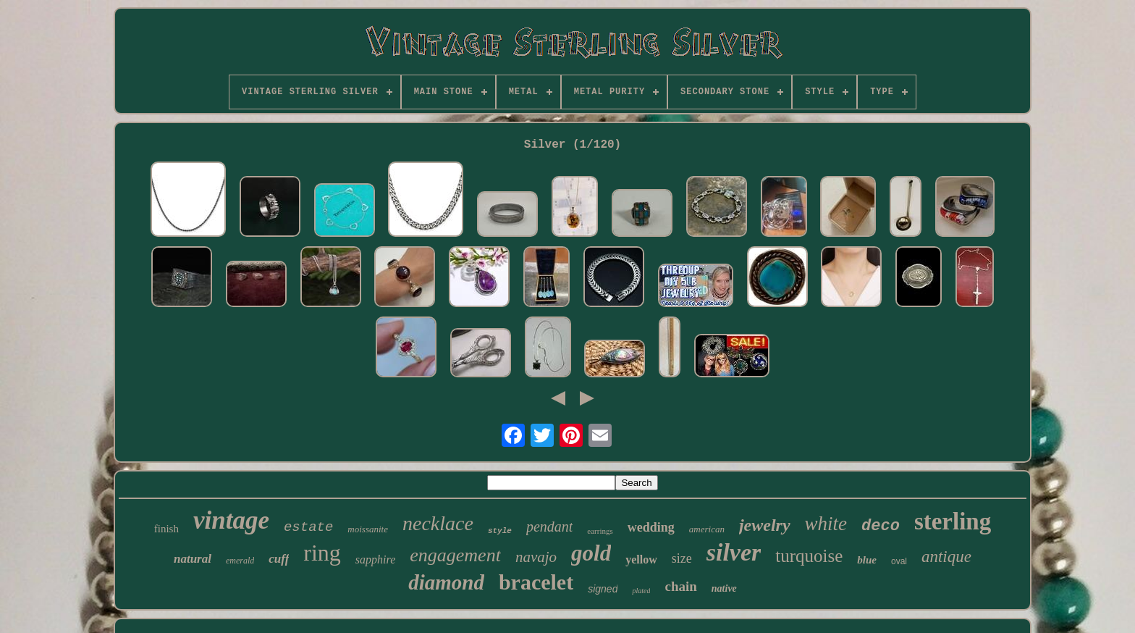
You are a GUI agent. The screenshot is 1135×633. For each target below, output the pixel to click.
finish (166, 529)
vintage (231, 520)
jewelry (764, 525)
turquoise (809, 556)
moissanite (367, 529)
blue (867, 560)
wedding (651, 527)
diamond (446, 582)
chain (680, 586)
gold (591, 553)
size (682, 558)
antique (946, 557)
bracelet (536, 582)
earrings (599, 531)
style (500, 531)
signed (602, 589)
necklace (437, 523)
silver (733, 552)
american (707, 529)
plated (641, 591)
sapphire (375, 559)
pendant (549, 527)
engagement (455, 555)
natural (192, 559)
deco (880, 526)
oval (899, 561)
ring (322, 553)
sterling (952, 521)
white (826, 524)
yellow (641, 559)
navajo (536, 557)
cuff (279, 559)
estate (308, 527)
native (724, 588)
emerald (240, 561)
